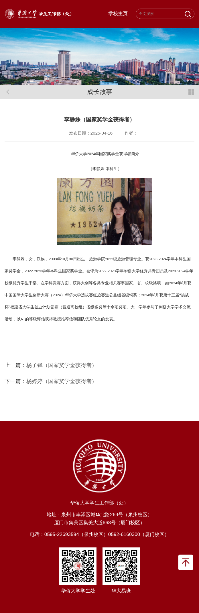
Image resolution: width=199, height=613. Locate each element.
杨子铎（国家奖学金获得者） (61, 365)
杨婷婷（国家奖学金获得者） (61, 381)
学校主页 (118, 14)
